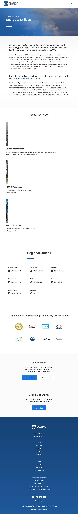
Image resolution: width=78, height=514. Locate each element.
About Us (39, 445)
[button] (71, 3)
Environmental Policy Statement (39, 489)
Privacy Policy (39, 480)
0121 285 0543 (39, 434)
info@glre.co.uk (39, 436)
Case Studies (46, 378)
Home (39, 443)
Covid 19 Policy (39, 483)
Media (39, 462)
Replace (39, 451)
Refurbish (39, 448)
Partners (39, 464)
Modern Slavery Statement (39, 486)
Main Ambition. (42, 509)
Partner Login (39, 501)
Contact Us (39, 408)
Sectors (39, 454)
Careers (39, 467)
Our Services (29, 378)
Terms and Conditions (39, 478)
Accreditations (39, 470)
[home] (11, 3)
